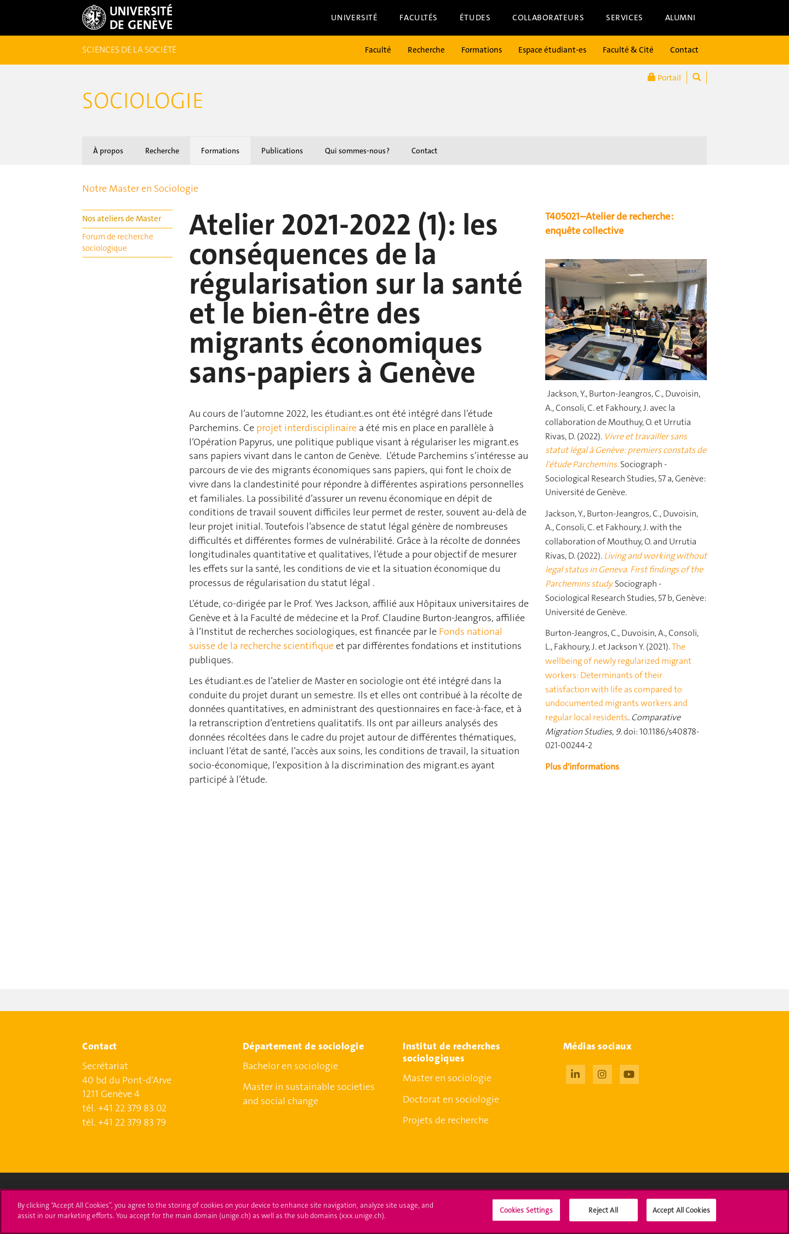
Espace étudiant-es (552, 49)
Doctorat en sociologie (451, 1099)
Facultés (418, 17)
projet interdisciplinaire (306, 427)
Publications (282, 151)
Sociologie (143, 101)
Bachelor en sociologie (290, 1065)
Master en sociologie (447, 1077)
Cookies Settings (526, 1215)
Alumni (680, 17)
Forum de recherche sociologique (117, 242)
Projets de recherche (446, 1120)
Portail (664, 77)
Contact (684, 49)
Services (624, 17)
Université (354, 17)
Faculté (378, 49)
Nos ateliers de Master (121, 218)
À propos (108, 151)
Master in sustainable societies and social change (309, 1093)
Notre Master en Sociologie (140, 188)
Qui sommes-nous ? (357, 151)
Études (475, 17)
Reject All (603, 1215)
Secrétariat (105, 1065)
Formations (481, 49)
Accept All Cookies (681, 1215)
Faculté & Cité (628, 49)
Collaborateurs (548, 17)
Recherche (426, 49)
